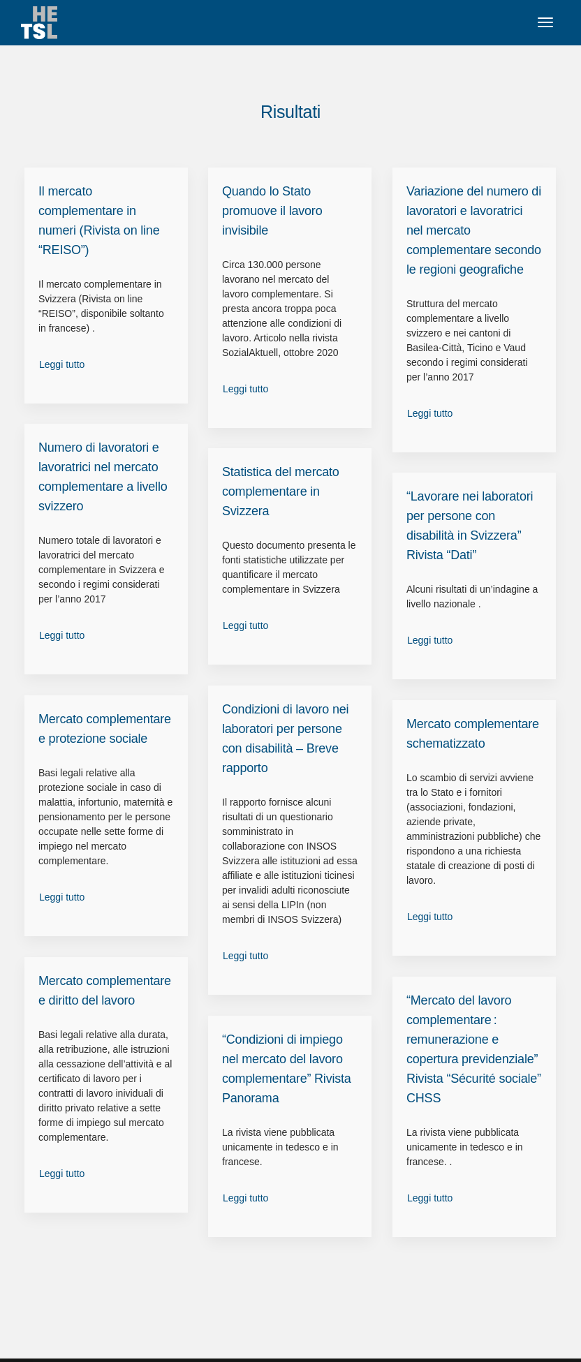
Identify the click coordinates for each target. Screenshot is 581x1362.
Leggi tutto (61, 364)
